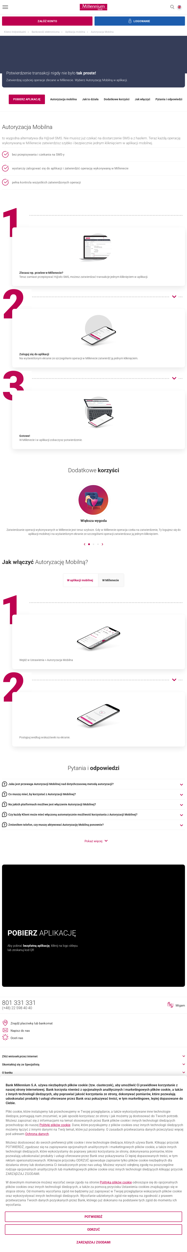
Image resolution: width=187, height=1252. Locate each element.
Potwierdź (93, 1217)
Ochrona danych (37, 1134)
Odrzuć (93, 1229)
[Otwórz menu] (5, 7)
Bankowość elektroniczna (46, 32)
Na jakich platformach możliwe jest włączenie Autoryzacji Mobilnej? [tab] (52, 859)
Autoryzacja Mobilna (102, 32)
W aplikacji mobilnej (80, 635)
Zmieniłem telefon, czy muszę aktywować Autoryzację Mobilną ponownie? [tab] (56, 879)
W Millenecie (110, 635)
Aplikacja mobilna (75, 32)
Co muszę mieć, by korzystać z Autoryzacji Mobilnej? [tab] (42, 849)
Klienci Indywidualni (15, 32)
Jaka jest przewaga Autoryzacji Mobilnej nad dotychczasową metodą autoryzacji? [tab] (61, 839)
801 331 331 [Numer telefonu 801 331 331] (19, 1057)
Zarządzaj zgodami (109, 1243)
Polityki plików (54, 1125)
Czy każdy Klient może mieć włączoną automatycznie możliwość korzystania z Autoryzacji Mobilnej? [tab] (72, 869)
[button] (172, 7)
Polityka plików (116, 1182)
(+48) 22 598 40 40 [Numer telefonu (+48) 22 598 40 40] (17, 1063)
